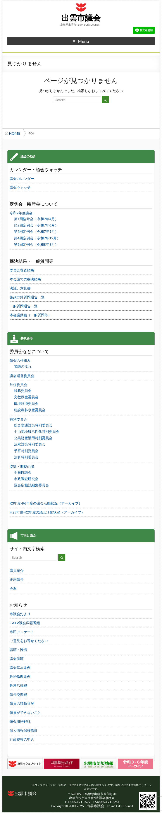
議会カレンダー (22, 178)
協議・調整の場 (22, 466)
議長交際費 (18, 694)
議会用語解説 (20, 721)
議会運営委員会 (22, 376)
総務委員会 (22, 390)
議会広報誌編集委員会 (31, 485)
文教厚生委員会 (26, 397)
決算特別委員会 (26, 457)
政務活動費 (18, 685)
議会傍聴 (17, 658)
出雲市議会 (81, 18)
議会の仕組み (20, 360)
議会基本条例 (20, 667)
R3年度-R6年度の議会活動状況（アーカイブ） (46, 503)
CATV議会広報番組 (25, 623)
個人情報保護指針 (24, 730)
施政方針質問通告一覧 (27, 297)
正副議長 (17, 579)
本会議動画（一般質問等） (31, 315)
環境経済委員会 (26, 403)
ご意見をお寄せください (29, 641)
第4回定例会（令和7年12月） (37, 238)
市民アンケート (22, 632)
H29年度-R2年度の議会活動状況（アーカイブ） (47, 512)
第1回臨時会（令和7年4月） (36, 219)
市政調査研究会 (26, 479)
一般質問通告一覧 (24, 306)
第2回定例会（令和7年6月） (36, 225)
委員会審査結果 (22, 270)
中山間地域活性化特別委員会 (36, 431)
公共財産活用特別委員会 (33, 438)
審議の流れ (22, 366)
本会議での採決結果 (25, 279)
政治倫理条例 (20, 676)
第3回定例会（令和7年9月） (36, 231)
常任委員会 (18, 385)
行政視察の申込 (22, 739)
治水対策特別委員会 (29, 444)
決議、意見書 (20, 288)
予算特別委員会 (26, 451)
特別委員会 (18, 419)
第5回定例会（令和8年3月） (36, 244)
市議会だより (20, 614)
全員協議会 (22, 472)
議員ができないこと (25, 712)
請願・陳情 (18, 650)
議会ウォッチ (20, 187)
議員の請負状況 (22, 703)
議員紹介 (17, 570)
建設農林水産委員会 (29, 410)
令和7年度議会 (21, 213)
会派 (13, 588)
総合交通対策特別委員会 (33, 425)
